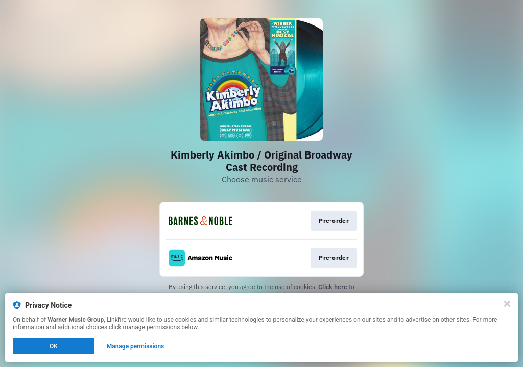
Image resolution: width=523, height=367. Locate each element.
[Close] (507, 304)
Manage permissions (135, 346)
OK (54, 346)
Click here (332, 287)
